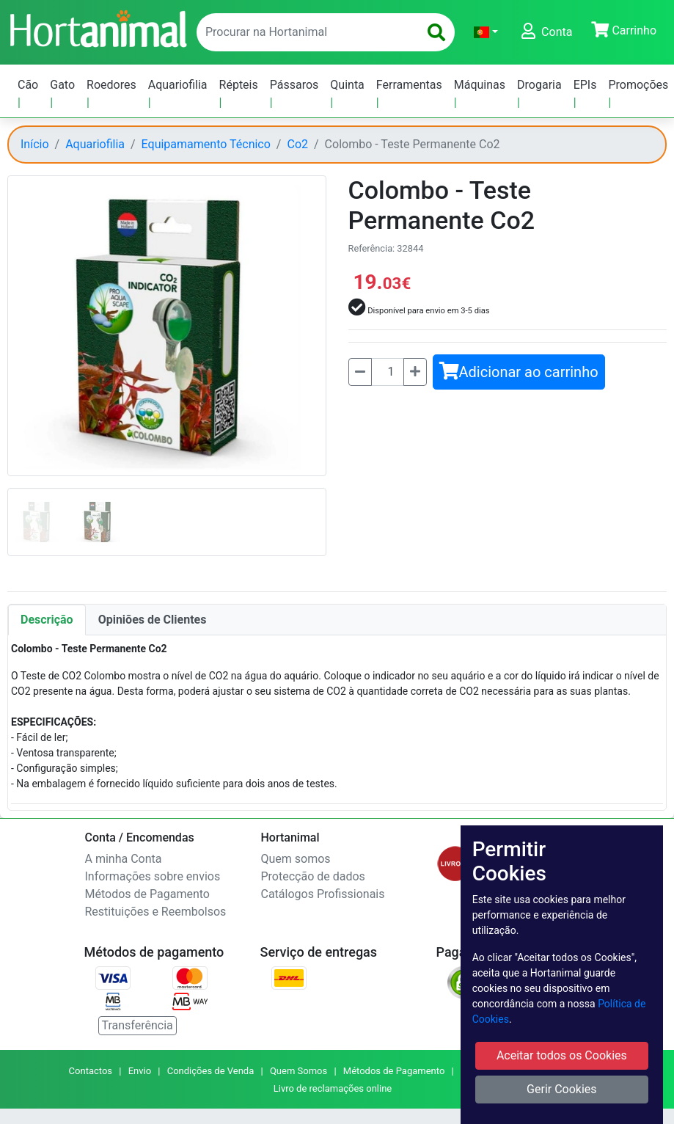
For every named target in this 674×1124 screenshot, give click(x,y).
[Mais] (415, 372)
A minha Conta (123, 859)
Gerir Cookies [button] (562, 1089)
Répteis (238, 85)
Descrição (47, 620)
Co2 (297, 144)
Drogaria (539, 85)
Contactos (90, 1070)
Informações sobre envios (153, 876)
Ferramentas (409, 85)
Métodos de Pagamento (147, 894)
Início (35, 144)
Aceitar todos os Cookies (562, 1055)
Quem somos (296, 859)
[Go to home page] (97, 27)
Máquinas (479, 85)
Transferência (137, 1025)
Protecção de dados (313, 876)
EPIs (585, 85)
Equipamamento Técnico (206, 144)
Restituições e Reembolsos (156, 912)
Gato (62, 85)
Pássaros (294, 85)
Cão (28, 85)
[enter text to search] (304, 32)
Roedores (111, 85)
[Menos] (360, 372)
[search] (436, 32)
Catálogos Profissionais (323, 894)
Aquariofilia (178, 85)
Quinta (347, 85)
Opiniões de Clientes (152, 620)
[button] (486, 32)
